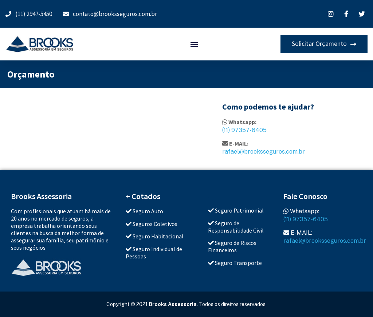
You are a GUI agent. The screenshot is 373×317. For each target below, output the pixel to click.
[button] (194, 44)
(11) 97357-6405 (244, 130)
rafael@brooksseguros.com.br (263, 151)
